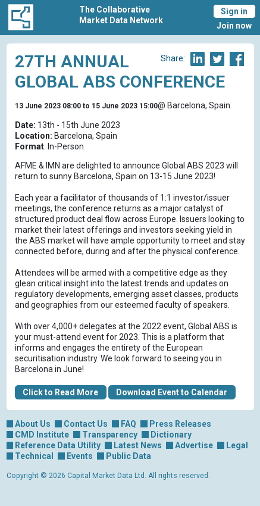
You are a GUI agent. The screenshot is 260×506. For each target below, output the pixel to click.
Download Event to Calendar (171, 392)
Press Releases (180, 424)
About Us (33, 424)
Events (80, 456)
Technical (34, 456)
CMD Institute (42, 434)
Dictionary (171, 434)
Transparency (109, 434)
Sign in (234, 11)
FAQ (128, 424)
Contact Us (86, 424)
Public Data (128, 456)
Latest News (138, 445)
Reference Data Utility (58, 445)
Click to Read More (60, 392)
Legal (237, 445)
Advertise (194, 445)
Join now (234, 25)
